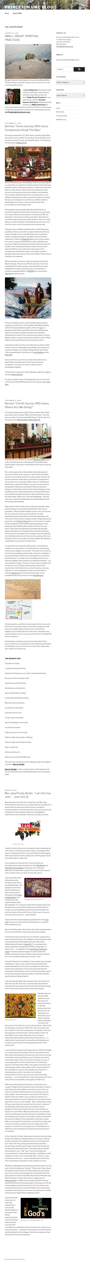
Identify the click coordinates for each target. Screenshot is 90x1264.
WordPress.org (61, 119)
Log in (58, 108)
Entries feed (60, 112)
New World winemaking (14, 868)
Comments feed (61, 116)
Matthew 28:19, (39, 460)
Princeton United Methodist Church (67, 60)
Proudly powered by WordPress (14, 1259)
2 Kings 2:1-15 (21, 143)
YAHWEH (31, 271)
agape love (16, 573)
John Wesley (38, 352)
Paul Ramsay (38, 575)
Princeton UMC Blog (29, 7)
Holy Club (8, 355)
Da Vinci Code (22, 521)
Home (7, 13)
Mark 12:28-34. (34, 420)
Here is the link (17, 374)
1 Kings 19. (25, 239)
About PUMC (17, 13)
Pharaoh (8, 274)
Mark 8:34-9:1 (23, 420)
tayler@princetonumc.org (19, 112)
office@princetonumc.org (64, 46)
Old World (41, 865)
